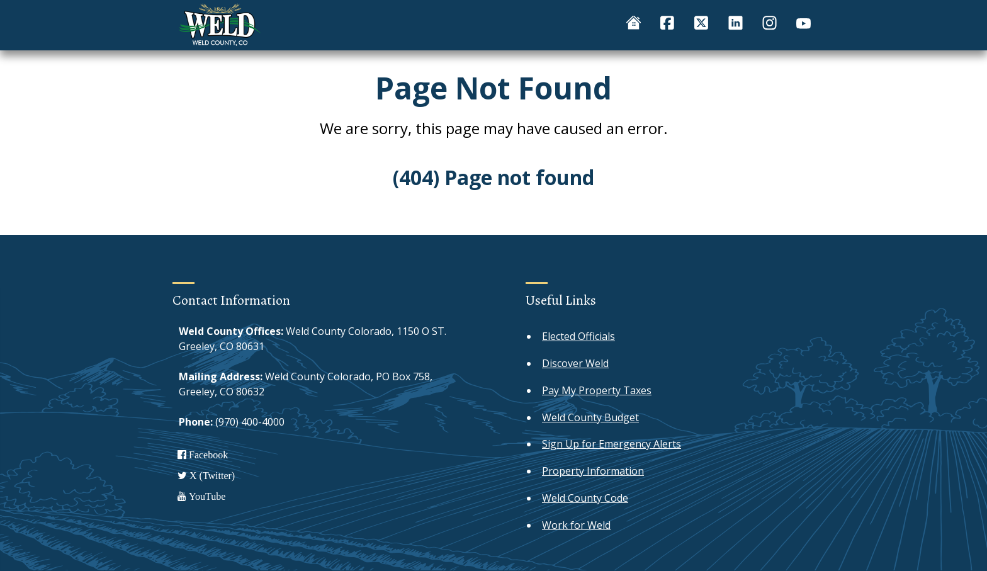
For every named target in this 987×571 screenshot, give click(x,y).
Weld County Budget (590, 417)
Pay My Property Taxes (596, 390)
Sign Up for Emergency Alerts (611, 444)
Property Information (593, 471)
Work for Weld (576, 525)
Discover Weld (575, 363)
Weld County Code (585, 498)
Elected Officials (578, 336)
